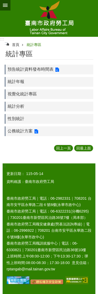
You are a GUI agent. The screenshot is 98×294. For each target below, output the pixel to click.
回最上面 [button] (83, 148)
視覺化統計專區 (22, 94)
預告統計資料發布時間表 (31, 69)
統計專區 (34, 45)
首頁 (15, 45)
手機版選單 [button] (5, 5)
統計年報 (16, 81)
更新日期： (16, 174)
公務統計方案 (20, 131)
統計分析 (16, 106)
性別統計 (16, 118)
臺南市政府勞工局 (49, 18)
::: (2, 39)
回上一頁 (63, 148)
